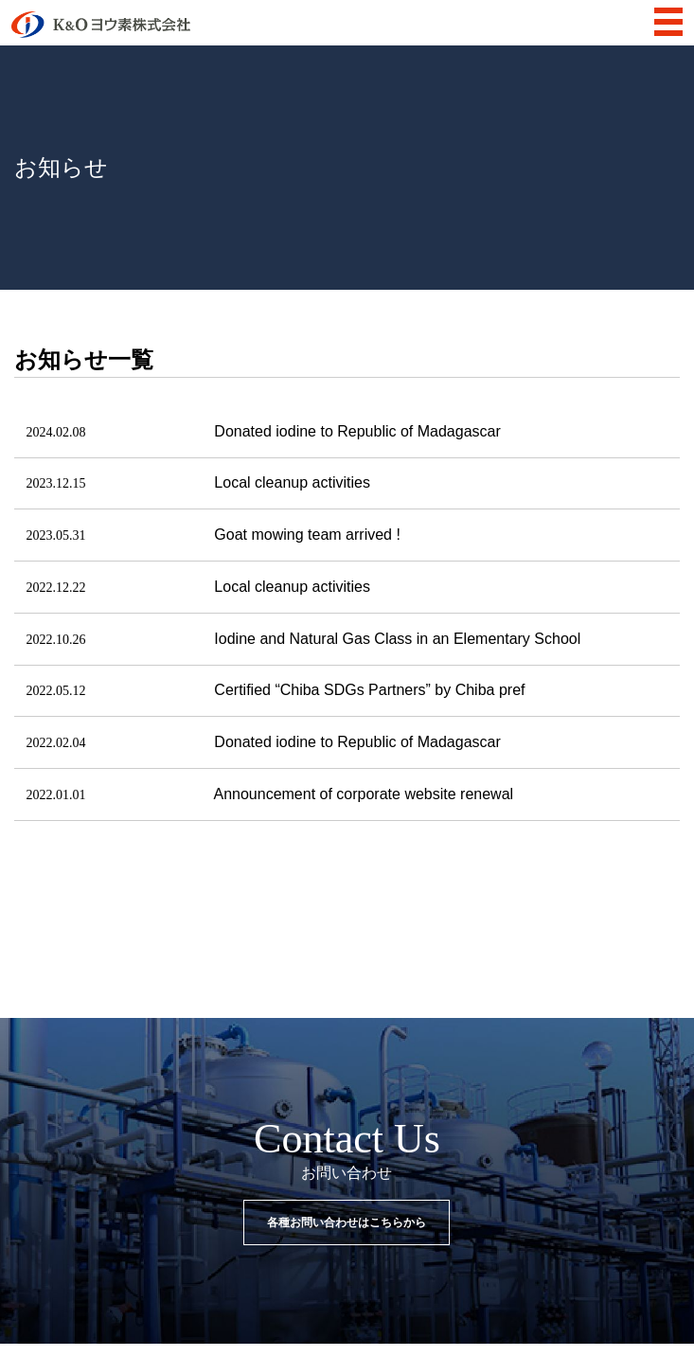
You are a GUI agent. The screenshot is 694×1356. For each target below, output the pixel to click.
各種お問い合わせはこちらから (346, 1222)
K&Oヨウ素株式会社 (100, 24)
